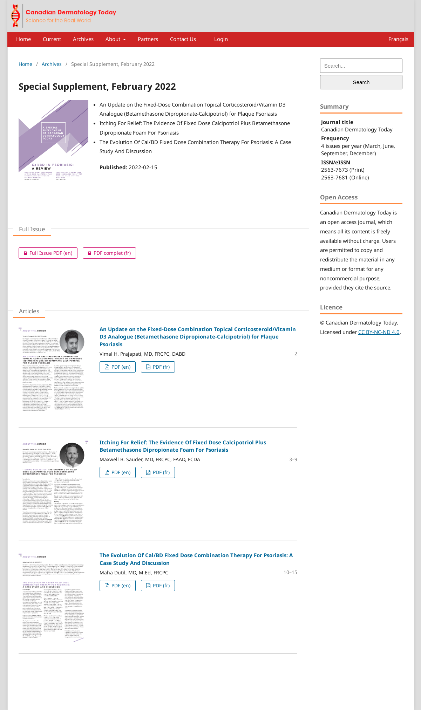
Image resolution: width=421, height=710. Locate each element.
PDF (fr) (160, 366)
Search (361, 82)
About (114, 38)
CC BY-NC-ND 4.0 (379, 331)
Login (221, 38)
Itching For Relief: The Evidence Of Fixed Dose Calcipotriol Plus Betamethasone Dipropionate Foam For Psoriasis (183, 446)
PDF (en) (120, 366)
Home (23, 38)
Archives (83, 38)
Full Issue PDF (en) (45, 253)
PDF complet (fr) (107, 253)
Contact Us (183, 38)
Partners (148, 38)
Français (398, 38)
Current (52, 38)
